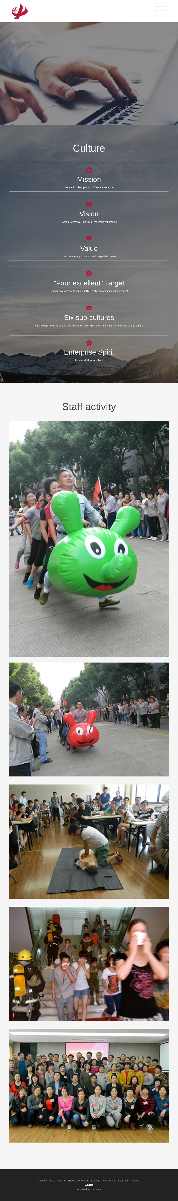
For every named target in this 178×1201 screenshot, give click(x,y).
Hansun (96, 1189)
